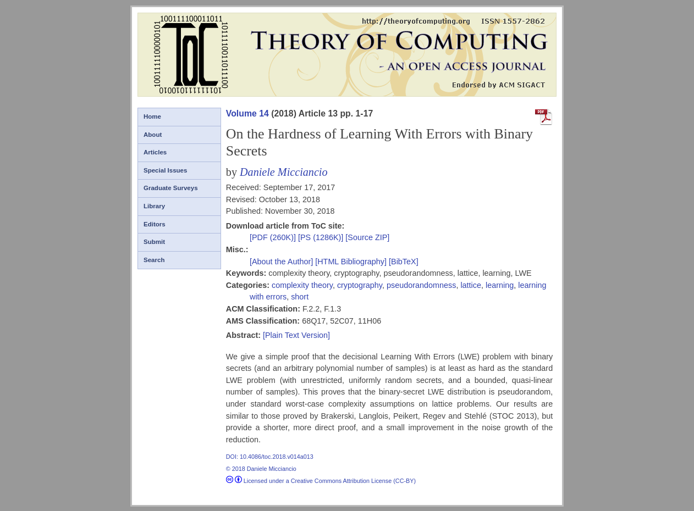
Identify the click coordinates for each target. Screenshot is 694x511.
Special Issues (165, 170)
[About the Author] (282, 261)
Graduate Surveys (171, 188)
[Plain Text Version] (296, 335)
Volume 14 (247, 113)
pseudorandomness (421, 285)
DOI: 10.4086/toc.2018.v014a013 (269, 456)
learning (500, 285)
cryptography (359, 285)
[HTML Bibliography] (351, 261)
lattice (470, 285)
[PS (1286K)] (321, 237)
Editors (155, 224)
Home (152, 116)
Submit (154, 241)
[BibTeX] (403, 261)
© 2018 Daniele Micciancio (261, 468)
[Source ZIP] (367, 237)
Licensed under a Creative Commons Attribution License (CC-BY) (321, 480)
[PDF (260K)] (274, 237)
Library (154, 206)
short (300, 296)
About (153, 134)
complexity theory (302, 285)
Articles (155, 152)
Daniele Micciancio (284, 172)
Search (154, 260)
